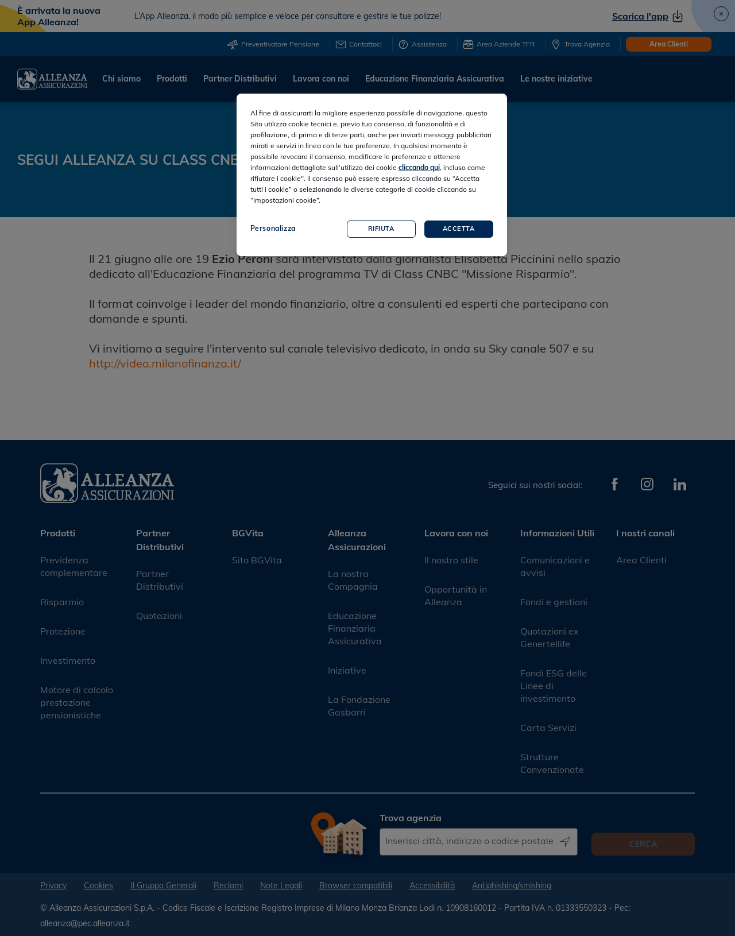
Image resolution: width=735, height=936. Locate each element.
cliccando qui (419, 167)
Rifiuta (381, 229)
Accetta (459, 229)
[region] (372, 175)
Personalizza (273, 228)
